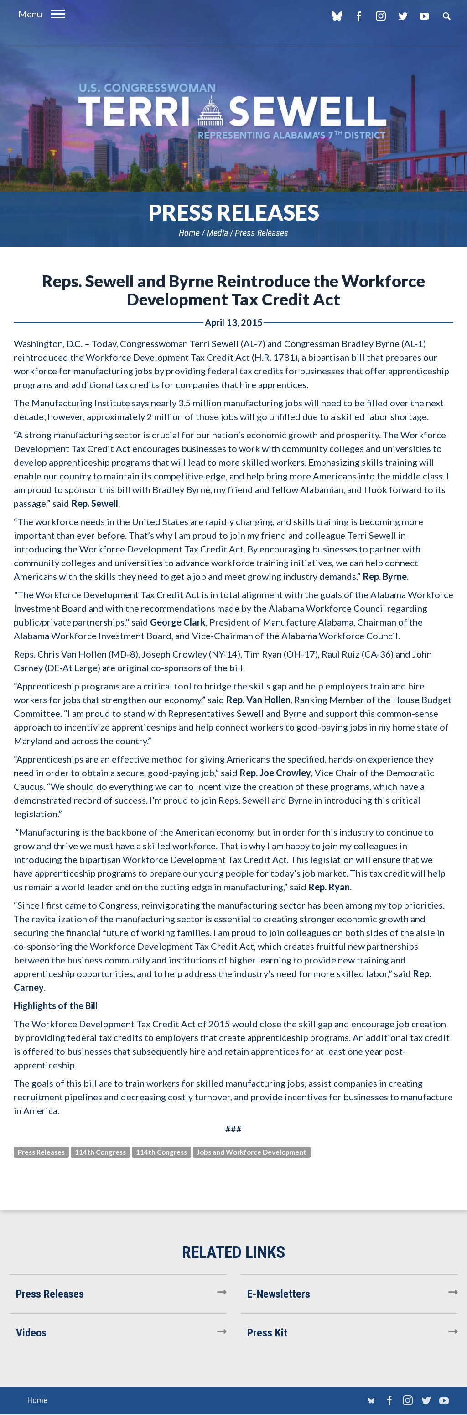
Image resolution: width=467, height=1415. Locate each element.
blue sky (337, 16)
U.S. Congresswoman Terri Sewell (233, 111)
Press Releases (261, 232)
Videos (31, 1332)
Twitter (402, 16)
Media (217, 232)
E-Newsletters (278, 1294)
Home (189, 232)
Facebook (358, 16)
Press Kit (267, 1332)
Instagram (380, 16)
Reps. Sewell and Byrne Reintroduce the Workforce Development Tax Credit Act (233, 290)
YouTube (424, 16)
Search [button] (446, 16)
